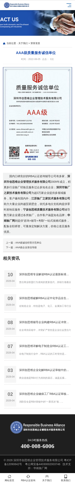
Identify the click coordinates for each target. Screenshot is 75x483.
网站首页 (9, 478)
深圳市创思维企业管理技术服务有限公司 (38, 460)
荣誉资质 (35, 43)
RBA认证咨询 (28, 478)
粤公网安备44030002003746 (42, 464)
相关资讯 (11, 258)
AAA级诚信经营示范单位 (28, 242)
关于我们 (23, 43)
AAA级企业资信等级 (26, 247)
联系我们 (65, 478)
